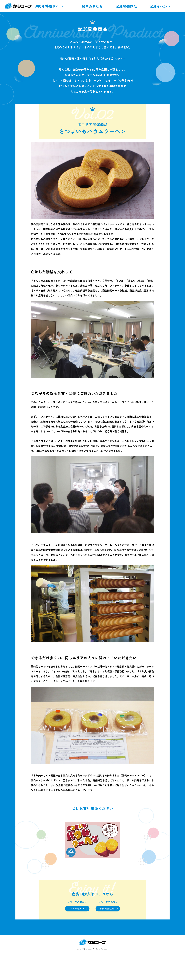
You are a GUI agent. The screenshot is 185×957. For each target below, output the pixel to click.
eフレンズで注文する (65, 911)
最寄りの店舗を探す (117, 911)
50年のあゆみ (92, 6)
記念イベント (160, 6)
